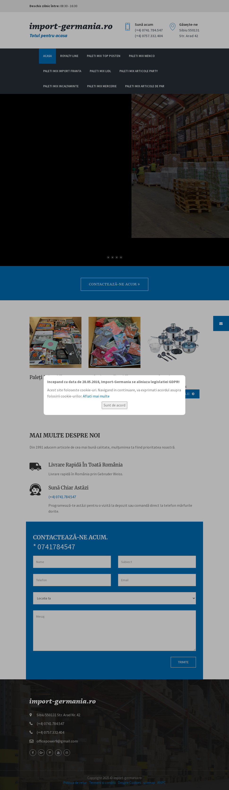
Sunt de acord (114, 405)
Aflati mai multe (96, 396)
